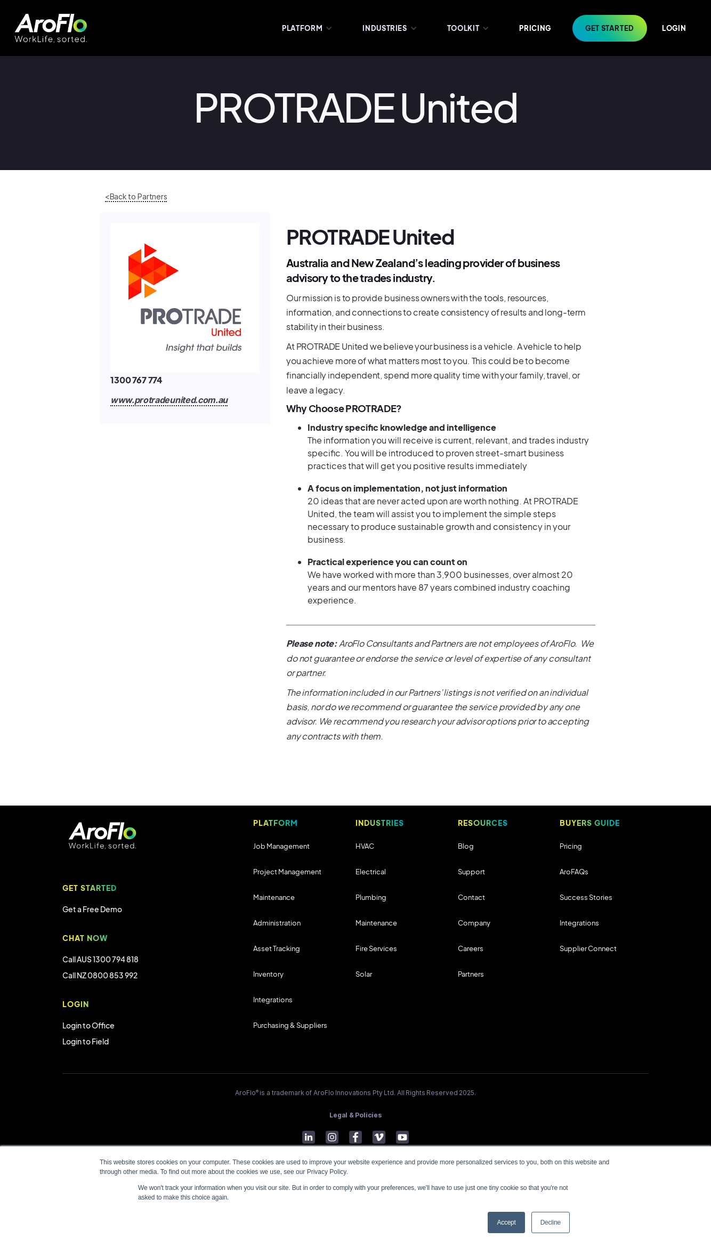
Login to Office (88, 1025)
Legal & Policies (355, 1115)
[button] (306, 28)
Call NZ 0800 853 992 (100, 975)
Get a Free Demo (92, 909)
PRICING (535, 28)
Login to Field (85, 1041)
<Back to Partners (136, 196)
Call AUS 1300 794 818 (100, 959)
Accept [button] (506, 1222)
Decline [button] (550, 1222)
